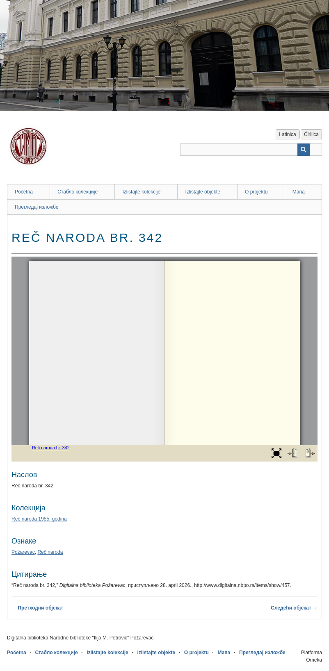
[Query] (251, 149)
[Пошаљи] (303, 149)
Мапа (298, 192)
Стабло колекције (77, 192)
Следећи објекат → (294, 608)
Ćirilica (311, 134)
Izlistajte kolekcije (141, 192)
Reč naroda (50, 552)
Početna (24, 192)
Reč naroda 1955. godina (39, 519)
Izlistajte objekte (202, 192)
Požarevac (23, 552)
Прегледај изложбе (37, 207)
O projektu (256, 192)
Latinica (287, 134)
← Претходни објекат (37, 608)
